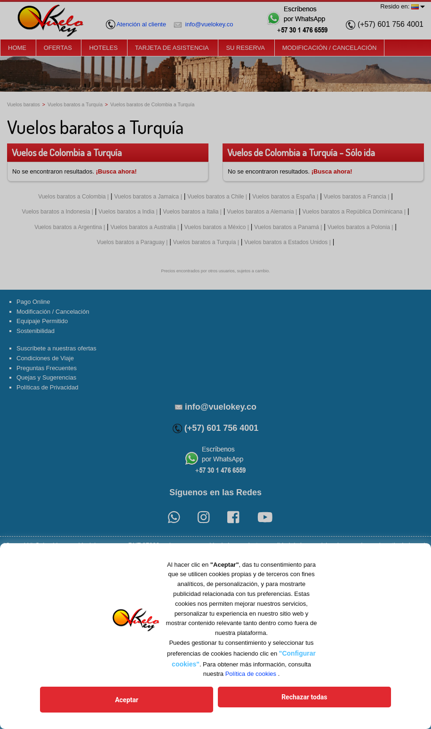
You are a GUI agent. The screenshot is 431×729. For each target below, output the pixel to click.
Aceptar (172, 702)
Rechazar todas (259, 702)
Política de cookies (250, 679)
